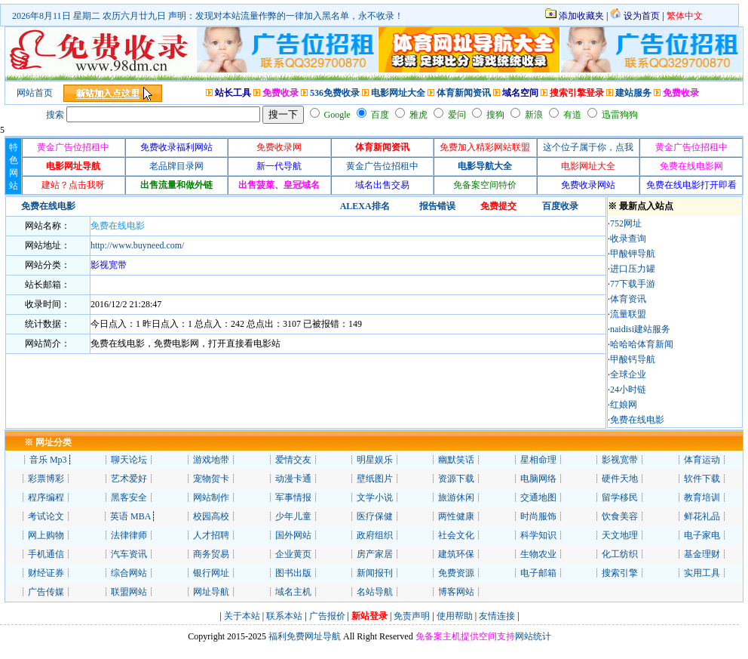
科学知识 (538, 535)
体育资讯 (628, 299)
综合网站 (129, 573)
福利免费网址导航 (303, 636)
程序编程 (46, 497)
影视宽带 (620, 459)
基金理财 (702, 554)
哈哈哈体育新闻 (641, 344)
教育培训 (702, 497)
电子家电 (702, 535)
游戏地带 (211, 459)
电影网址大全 (398, 93)
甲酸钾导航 (632, 253)
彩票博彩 (46, 478)
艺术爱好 (129, 478)
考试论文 (46, 516)
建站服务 (633, 93)
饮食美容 (620, 516)
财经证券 (46, 573)
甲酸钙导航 (632, 359)
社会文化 (456, 535)
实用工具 (702, 573)
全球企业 (628, 374)
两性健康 (456, 516)
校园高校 (211, 516)
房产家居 (375, 554)
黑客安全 (129, 497)
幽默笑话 (456, 459)
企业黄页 (293, 554)
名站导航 (375, 592)
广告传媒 (46, 592)
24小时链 (628, 389)
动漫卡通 (293, 478)
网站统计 (533, 636)
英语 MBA (130, 516)
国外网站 (293, 535)
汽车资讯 (129, 554)
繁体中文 (685, 16)
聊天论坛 (129, 459)
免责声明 (412, 616)
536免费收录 (335, 93)
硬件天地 (620, 478)
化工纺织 (620, 554)
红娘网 (623, 404)
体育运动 (702, 459)
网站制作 (211, 497)
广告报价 (326, 616)
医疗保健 (375, 516)
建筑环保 (456, 554)
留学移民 (620, 497)
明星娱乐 (375, 459)
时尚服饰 (538, 516)
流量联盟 (628, 314)
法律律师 (129, 535)
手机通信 (46, 554)
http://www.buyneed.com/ (137, 245)
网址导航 (211, 592)
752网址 (626, 223)
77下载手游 (632, 284)
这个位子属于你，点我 (588, 147)
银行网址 (211, 573)
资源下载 (456, 478)
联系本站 (284, 616)
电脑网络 (538, 478)
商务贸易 (211, 554)
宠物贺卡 (211, 478)
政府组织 (375, 535)
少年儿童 (293, 516)
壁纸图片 (375, 478)
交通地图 (538, 497)
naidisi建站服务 (640, 329)
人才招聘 (211, 535)
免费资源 (456, 573)
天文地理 (620, 535)
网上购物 (46, 535)
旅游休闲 (456, 497)
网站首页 (35, 93)
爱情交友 (293, 459)
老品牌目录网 (176, 166)
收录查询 (628, 238)
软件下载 (702, 478)
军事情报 (293, 497)
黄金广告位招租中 (382, 166)
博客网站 (456, 592)
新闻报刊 (375, 573)
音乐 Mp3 (48, 459)
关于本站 (242, 616)
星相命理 (538, 459)
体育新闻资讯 (464, 93)
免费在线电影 (117, 225)
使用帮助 (455, 616)
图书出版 (293, 573)
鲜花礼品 (702, 516)
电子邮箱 (538, 573)
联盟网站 (129, 592)
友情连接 (497, 616)
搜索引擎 (620, 573)
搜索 (55, 114)
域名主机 (293, 592)
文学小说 (375, 497)
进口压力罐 (632, 268)
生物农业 (538, 554)
